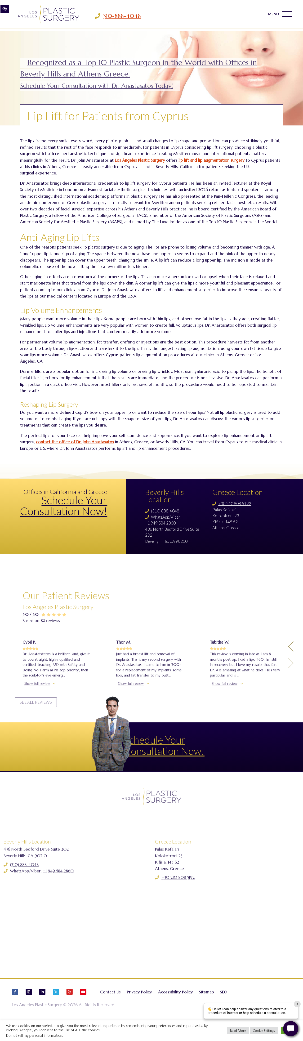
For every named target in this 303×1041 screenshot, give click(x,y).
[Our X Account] (56, 1009)
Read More (238, 1031)
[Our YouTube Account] (83, 1009)
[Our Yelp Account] (69, 1009)
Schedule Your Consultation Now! (63, 505)
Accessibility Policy (175, 1007)
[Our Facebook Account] (15, 1009)
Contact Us (110, 1007)
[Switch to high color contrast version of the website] (4, 15)
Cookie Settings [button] (264, 1031)
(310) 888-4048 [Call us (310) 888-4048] (165, 510)
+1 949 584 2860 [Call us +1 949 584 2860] (160, 522)
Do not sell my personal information (34, 1035)
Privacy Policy (139, 1007)
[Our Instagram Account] (28, 1009)
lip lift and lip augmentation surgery (211, 160)
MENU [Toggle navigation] (278, 16)
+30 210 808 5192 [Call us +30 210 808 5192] (234, 503)
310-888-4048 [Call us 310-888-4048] (132, 16)
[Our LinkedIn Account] (42, 1009)
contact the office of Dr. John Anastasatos (75, 442)
